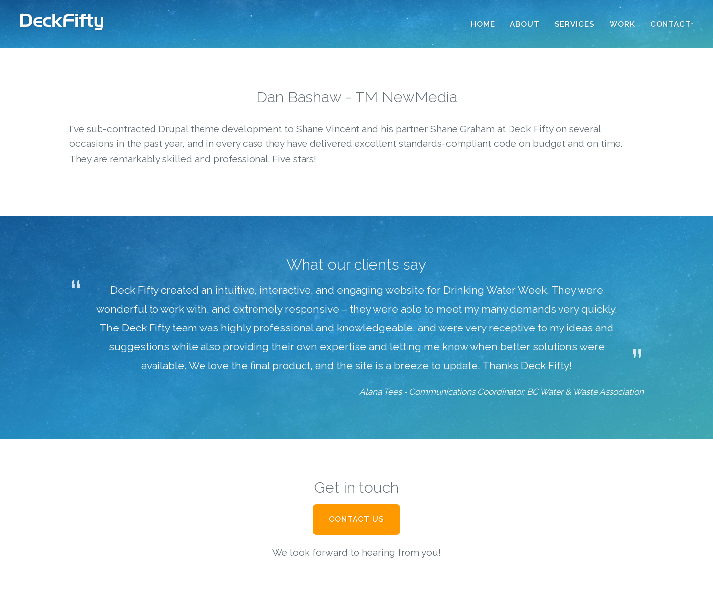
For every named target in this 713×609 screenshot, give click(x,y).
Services (575, 24)
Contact (670, 24)
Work (622, 24)
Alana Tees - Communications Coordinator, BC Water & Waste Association (501, 392)
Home (483, 24)
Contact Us (356, 519)
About (525, 24)
